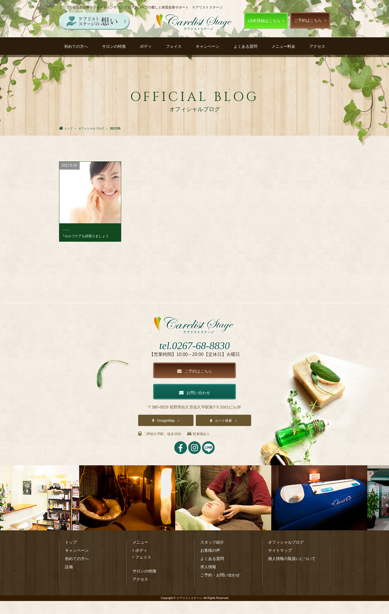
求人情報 (208, 580)
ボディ (146, 46)
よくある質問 (245, 46)
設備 (69, 580)
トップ (71, 555)
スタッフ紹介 (212, 555)
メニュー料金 (283, 46)
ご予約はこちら (308, 20)
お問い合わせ (194, 404)
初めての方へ (76, 46)
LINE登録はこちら (264, 20)
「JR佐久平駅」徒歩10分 (163, 447)
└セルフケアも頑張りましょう (85, 236)
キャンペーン (208, 46)
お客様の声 (210, 563)
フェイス (174, 46)
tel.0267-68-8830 (194, 356)
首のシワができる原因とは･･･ (89, 229)
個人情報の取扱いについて (292, 572)
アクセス (317, 46)
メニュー (140, 555)
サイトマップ (280, 563)
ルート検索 (223, 434)
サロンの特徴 (114, 46)
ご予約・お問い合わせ (220, 588)
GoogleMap (166, 434)
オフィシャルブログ (286, 555)
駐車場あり (206, 447)
